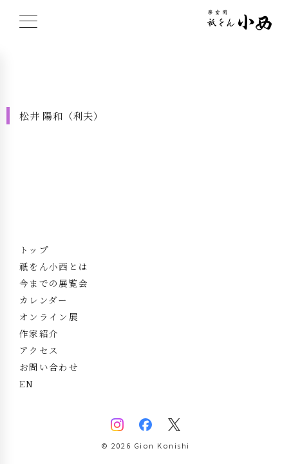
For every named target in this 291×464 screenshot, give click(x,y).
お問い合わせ (49, 366)
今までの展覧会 (53, 282)
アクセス (39, 349)
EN (26, 383)
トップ (34, 249)
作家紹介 (39, 333)
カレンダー (43, 299)
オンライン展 (49, 316)
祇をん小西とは (53, 266)
